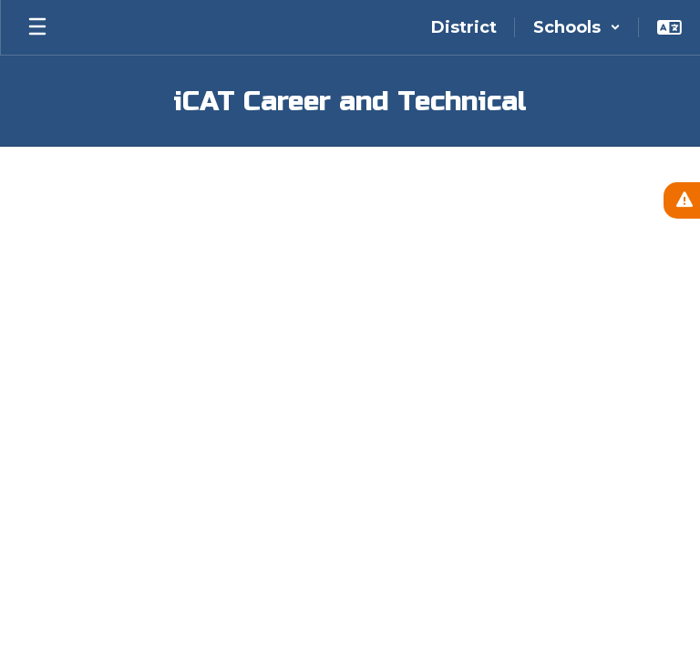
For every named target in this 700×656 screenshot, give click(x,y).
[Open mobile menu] (37, 27)
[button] (577, 27)
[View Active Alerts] (682, 200)
